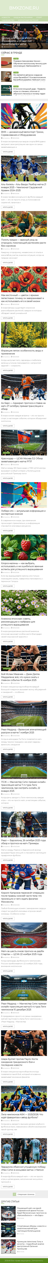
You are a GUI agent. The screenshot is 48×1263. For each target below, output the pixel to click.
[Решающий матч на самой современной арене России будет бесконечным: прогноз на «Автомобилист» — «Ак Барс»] (8, 1213)
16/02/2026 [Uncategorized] (6, 234)
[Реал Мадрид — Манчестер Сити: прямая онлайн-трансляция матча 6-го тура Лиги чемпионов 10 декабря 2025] (24, 988)
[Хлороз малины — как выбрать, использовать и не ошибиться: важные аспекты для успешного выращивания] (24, 547)
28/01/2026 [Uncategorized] (6, 945)
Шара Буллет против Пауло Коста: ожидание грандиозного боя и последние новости (19, 1062)
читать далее (8, 152)
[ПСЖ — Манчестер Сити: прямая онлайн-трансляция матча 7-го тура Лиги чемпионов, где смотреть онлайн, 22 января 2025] (24, 766)
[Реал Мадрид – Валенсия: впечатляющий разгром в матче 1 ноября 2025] (24, 713)
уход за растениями (23, 17)
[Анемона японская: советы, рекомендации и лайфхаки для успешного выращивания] (24, 603)
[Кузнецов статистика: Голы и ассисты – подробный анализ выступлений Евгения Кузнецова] (8, 1246)
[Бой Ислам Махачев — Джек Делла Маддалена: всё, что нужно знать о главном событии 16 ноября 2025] (24, 658)
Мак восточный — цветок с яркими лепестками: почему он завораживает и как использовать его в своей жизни (22, 298)
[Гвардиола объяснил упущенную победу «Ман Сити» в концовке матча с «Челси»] (24, 1151)
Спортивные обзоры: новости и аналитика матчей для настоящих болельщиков (31, 1228)
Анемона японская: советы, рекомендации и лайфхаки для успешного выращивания (18, 621)
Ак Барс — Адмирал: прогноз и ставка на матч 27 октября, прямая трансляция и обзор (23, 406)
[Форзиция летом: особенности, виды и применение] (24, 335)
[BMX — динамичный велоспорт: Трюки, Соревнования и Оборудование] (24, 116)
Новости (6, 17)
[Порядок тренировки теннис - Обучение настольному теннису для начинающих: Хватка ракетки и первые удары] (6, 62)
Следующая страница (26, 1194)
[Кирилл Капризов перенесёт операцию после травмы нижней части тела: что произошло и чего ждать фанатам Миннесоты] (24, 877)
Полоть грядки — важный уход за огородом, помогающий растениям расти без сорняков (23, 243)
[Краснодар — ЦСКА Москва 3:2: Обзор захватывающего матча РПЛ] (24, 442)
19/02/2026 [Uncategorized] (6, 126)
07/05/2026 (9, 47)
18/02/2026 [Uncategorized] (6, 179)
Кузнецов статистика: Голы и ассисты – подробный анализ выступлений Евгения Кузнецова (30, 1245)
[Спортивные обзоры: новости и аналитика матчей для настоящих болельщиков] (8, 1230)
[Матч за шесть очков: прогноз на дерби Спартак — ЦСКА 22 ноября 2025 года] (24, 935)
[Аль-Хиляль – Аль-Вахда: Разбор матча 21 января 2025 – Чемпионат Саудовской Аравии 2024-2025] (24, 168)
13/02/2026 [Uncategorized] (6, 345)
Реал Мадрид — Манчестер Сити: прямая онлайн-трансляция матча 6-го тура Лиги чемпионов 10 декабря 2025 (23, 1006)
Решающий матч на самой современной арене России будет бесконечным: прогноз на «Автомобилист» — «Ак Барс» (31, 1211)
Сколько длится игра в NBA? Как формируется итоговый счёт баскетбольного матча (19, 41)
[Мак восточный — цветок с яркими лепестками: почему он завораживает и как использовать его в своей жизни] (24, 279)
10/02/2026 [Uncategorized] (6, 505)
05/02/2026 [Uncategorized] (6, 613)
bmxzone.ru (24, 8)
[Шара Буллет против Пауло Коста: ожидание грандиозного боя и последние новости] (24, 1043)
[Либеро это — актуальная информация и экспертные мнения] (24, 495)
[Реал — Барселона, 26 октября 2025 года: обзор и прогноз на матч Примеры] (24, 824)
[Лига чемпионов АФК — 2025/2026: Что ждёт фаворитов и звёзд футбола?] (24, 1098)
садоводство (8, 20)
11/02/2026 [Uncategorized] (6, 397)
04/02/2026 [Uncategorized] (6, 668)
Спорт (39, 17)
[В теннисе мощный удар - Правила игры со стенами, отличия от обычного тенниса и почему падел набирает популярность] (6, 90)
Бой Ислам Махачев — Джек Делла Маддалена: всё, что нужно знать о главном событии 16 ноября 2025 (20, 677)
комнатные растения (28, 20)
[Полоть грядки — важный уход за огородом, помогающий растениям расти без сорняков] (24, 224)
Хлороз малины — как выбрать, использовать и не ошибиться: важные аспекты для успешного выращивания (22, 566)
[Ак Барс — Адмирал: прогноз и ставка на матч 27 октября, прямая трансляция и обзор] (24, 387)
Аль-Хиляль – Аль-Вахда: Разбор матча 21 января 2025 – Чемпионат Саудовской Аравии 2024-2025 (23, 187)
